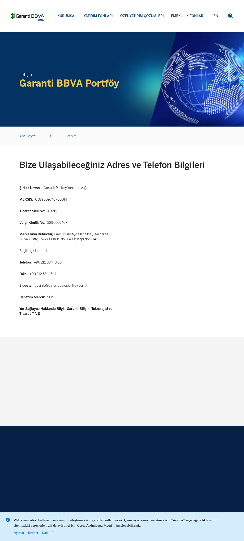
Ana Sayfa (27, 136)
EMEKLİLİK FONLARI (187, 16)
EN (216, 16)
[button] (230, 15)
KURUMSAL (66, 16)
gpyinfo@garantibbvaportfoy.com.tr (62, 286)
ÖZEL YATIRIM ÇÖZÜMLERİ (142, 16)
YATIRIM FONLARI (98, 16)
